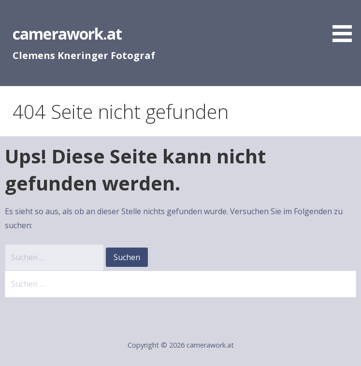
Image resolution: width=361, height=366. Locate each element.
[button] (345, 22)
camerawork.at (67, 33)
